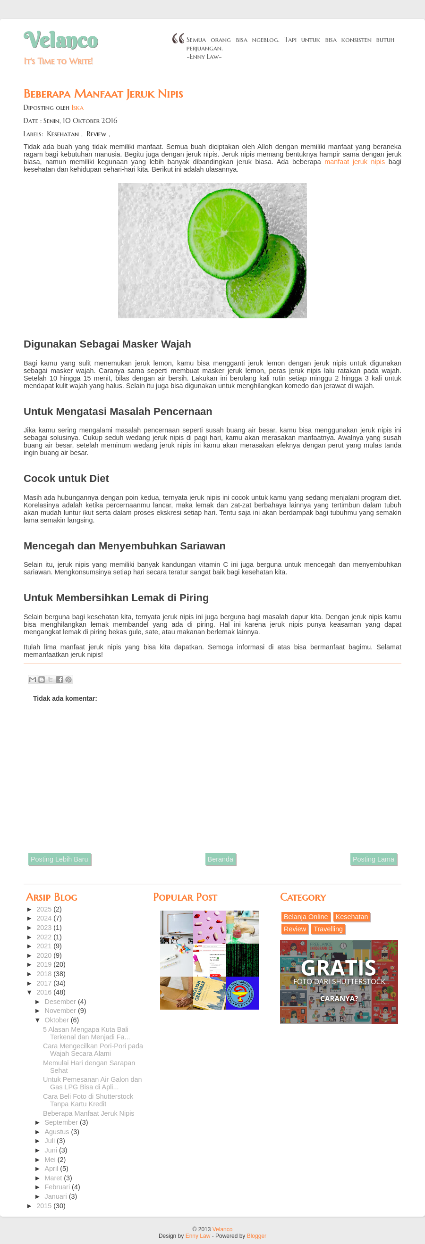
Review (96, 134)
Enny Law (198, 1236)
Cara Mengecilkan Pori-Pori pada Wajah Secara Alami (93, 1049)
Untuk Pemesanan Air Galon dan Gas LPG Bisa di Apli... (92, 1083)
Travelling (328, 929)
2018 (44, 974)
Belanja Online (306, 917)
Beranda (220, 859)
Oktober (58, 1020)
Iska (77, 107)
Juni (52, 1150)
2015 (44, 1206)
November (61, 1010)
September (62, 1122)
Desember (61, 1001)
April (52, 1168)
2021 (44, 946)
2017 (44, 983)
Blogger (256, 1236)
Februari (58, 1187)
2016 (44, 992)
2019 (44, 964)
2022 (44, 937)
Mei (51, 1159)
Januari (57, 1196)
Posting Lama (373, 859)
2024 (44, 918)
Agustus (58, 1132)
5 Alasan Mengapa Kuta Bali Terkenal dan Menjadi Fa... (86, 1033)
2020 (44, 955)
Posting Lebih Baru (59, 859)
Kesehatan (63, 134)
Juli (51, 1140)
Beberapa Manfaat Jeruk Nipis (89, 1113)
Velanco (60, 40)
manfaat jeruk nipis (354, 162)
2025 (44, 909)
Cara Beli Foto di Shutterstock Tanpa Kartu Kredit (88, 1100)
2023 (44, 927)
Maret (54, 1178)
